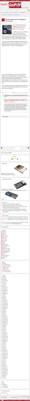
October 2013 (5, 355)
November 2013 (5, 354)
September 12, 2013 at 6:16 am (9, 101)
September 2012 (5, 373)
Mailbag (4, 241)
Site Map (6, 12)
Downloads (15, 12)
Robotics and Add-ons (6, 270)
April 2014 (4, 347)
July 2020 (4, 276)
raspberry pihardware (6, 251)
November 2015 (5, 321)
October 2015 (5, 322)
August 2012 (5, 375)
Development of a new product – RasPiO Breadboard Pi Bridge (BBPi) (14, 209)
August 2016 (5, 308)
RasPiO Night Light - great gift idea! (14, 189)
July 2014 (4, 343)
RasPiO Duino (5, 252)
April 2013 (4, 364)
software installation (6, 255)
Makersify (4, 263)
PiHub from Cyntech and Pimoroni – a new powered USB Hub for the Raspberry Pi (8, 148)
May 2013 (4, 362)
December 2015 (5, 319)
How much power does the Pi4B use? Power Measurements (13, 205)
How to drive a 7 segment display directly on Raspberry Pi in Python (17, 222)
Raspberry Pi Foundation (17, 29)
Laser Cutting (5, 238)
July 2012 (4, 376)
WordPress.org (5, 387)
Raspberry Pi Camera (6, 248)
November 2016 (5, 304)
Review (4, 254)
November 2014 (5, 337)
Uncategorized (5, 256)
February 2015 (5, 333)
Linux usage (3, 14)
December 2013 (5, 353)
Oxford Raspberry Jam (6, 264)
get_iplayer (4, 234)
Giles (3, 222)
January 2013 (5, 368)
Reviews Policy (16, 397)
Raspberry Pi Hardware (14, 22)
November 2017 (5, 290)
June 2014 (4, 344)
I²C (19, 12)
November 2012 (5, 371)
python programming (6, 245)
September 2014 (5, 340)
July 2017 (4, 294)
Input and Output (5, 236)
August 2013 (5, 358)
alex (7, 92)
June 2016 (4, 311)
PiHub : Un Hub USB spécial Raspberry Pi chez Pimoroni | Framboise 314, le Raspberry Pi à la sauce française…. (15, 100)
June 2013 (4, 361)
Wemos (4, 258)
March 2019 (5, 279)
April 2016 (4, 314)
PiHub (22, 92)
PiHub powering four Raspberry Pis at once (15, 20)
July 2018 (4, 282)
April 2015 (4, 330)
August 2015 (5, 325)
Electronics (4, 231)
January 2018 (5, 289)
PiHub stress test (25, 92)
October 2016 (5, 305)
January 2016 (5, 318)
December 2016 (5, 303)
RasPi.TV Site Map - (6, 152)
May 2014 (4, 346)
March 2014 (5, 348)
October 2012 (5, 372)
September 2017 (5, 293)
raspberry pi (23, 12)
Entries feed (5, 384)
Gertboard (4, 233)
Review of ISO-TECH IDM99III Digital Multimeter (13, 223)
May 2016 (4, 312)
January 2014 (5, 351)
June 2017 (4, 296)
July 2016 (4, 310)
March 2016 (5, 315)
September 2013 (5, 357)
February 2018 (5, 287)
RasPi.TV (6, 4)
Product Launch (5, 244)
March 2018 (5, 286)
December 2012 (5, 369)
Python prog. (9, 14)
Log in (4, 383)
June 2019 (4, 278)
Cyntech (19, 92)
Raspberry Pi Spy (5, 267)
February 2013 (5, 366)
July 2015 (4, 326)
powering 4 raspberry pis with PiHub (22, 93)
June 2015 (4, 328)
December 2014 (5, 336)
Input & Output (16, 14)
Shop (10, 12)
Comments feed (5, 385)
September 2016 (5, 307)
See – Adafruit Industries (7, 271)
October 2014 (5, 339)
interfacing (4, 237)
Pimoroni (15, 93)
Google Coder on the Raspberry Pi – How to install (24, 148)
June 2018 (4, 283)
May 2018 (4, 285)
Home (2, 12)
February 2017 (5, 300)
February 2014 (5, 350)
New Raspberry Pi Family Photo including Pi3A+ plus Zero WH (17, 218)
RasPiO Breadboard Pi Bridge (15, 174)
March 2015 (5, 332)
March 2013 (5, 365)
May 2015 (4, 329)
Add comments (25, 22)
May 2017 (4, 297)
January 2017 (5, 301)
